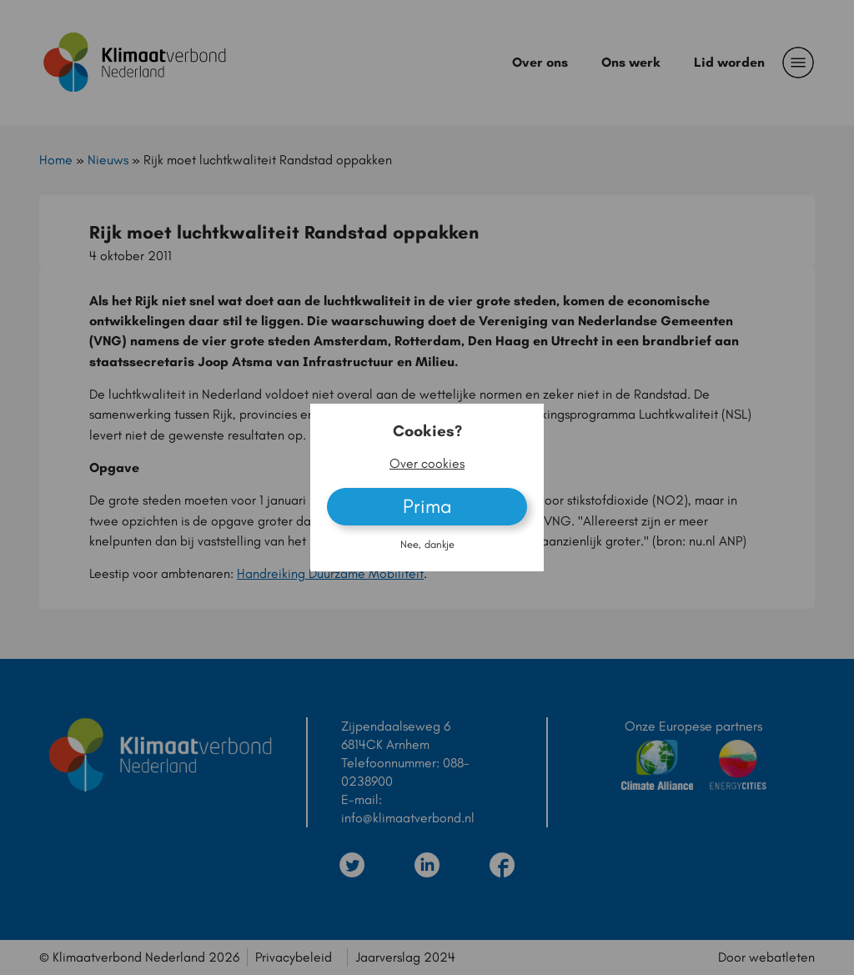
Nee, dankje (427, 544)
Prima (427, 506)
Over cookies (427, 463)
